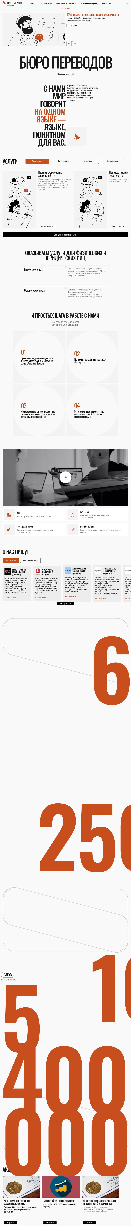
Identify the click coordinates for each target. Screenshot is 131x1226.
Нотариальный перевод (66, 3)
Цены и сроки (65, 8)
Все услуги (106, 3)
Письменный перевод (89, 3)
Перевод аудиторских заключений (50, 174)
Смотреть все (65, 604)
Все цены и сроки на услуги (65, 235)
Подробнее (73, 25)
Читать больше (10, 597)
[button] (69, 43)
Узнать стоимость (47, 226)
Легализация (46, 3)
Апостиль (33, 3)
